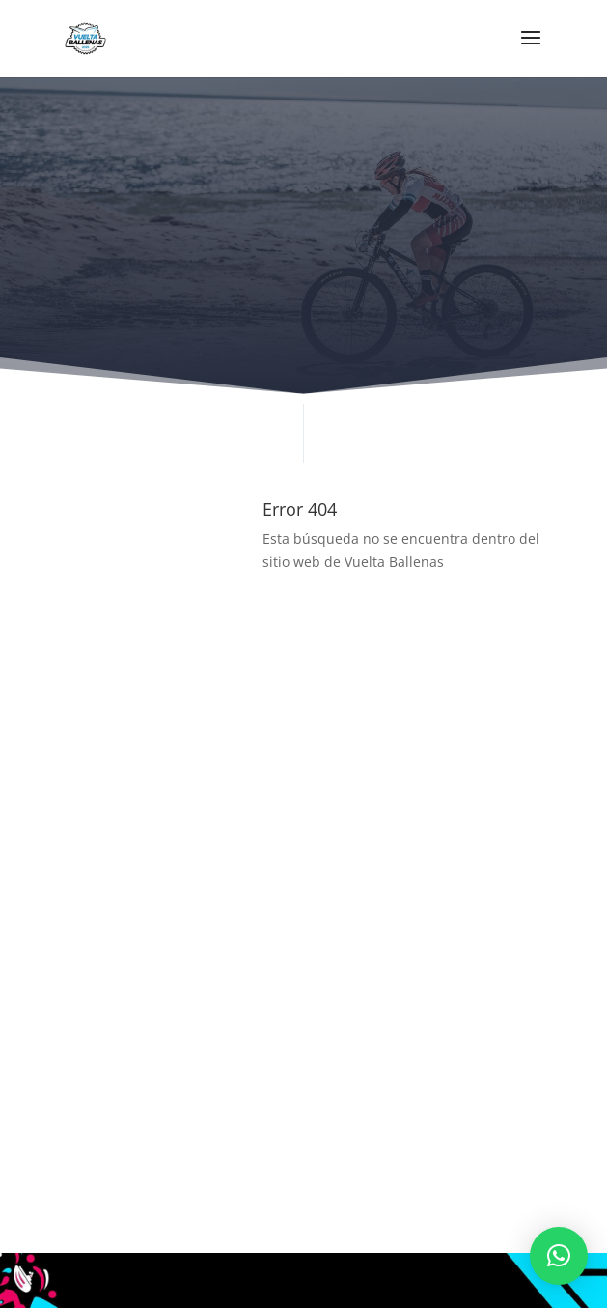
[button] (559, 1256)
